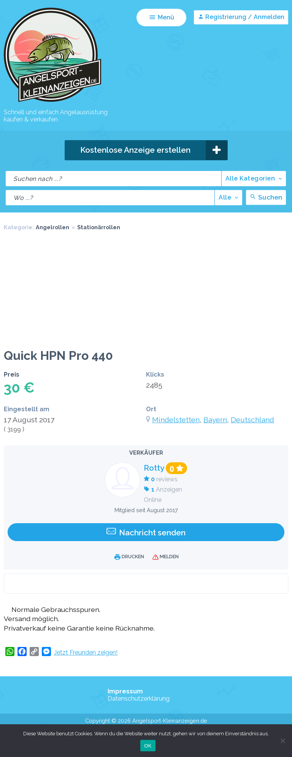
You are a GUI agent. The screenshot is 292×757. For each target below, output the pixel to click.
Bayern (215, 419)
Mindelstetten (176, 419)
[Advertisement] (146, 291)
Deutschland (252, 419)
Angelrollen (52, 227)
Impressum (125, 691)
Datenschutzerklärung (139, 698)
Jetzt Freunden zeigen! (85, 652)
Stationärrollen (98, 227)
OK (147, 746)
